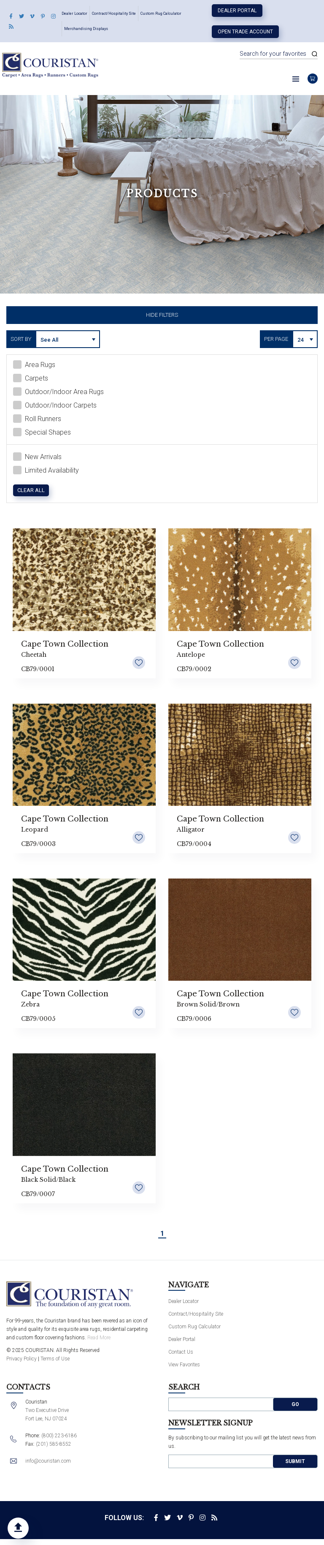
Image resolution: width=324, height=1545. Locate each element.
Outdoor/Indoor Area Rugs (58, 393)
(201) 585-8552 (53, 1446)
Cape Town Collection (64, 645)
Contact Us (180, 1354)
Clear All (31, 492)
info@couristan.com (48, 1463)
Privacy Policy (21, 1360)
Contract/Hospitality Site (114, 13)
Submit (295, 1463)
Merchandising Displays (86, 29)
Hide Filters (162, 315)
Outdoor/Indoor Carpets (55, 407)
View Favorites (184, 1366)
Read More (99, 1339)
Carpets (30, 379)
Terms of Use (55, 1360)
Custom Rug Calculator (160, 13)
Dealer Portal (237, 11)
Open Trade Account (245, 32)
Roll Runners (37, 420)
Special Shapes (42, 434)
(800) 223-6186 (59, 1437)
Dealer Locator (74, 13)
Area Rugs (34, 366)
